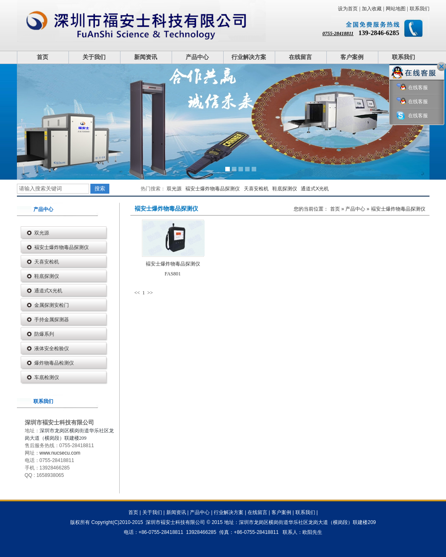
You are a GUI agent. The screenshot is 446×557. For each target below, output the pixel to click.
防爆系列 (44, 334)
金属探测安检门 (51, 305)
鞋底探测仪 (284, 189)
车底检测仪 (46, 377)
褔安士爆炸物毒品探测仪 (212, 189)
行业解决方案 (248, 57)
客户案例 (351, 57)
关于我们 (94, 57)
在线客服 (412, 87)
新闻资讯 (145, 57)
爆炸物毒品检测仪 (54, 363)
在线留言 (300, 57)
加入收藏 (372, 9)
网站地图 (396, 9)
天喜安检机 (256, 189)
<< (138, 293)
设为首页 (348, 9)
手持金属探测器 (51, 319)
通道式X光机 (315, 189)
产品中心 (197, 57)
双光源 (174, 189)
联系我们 (419, 9)
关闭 (441, 66)
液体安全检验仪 (51, 348)
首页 (42, 57)
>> (150, 293)
